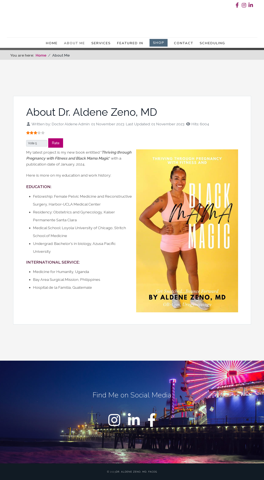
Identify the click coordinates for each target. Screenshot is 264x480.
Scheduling (212, 44)
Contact (183, 44)
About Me (74, 44)
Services (101, 44)
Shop (158, 43)
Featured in (130, 44)
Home (52, 44)
